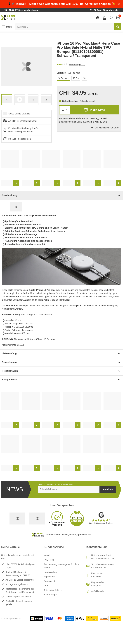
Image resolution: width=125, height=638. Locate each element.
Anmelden (107, 489)
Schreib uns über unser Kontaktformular (102, 566)
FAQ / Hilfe (49, 560)
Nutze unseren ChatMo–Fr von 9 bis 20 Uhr (102, 557)
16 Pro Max (63, 78)
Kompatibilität (61, 379)
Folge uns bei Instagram (97, 584)
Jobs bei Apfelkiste (53, 590)
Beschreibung (61, 195)
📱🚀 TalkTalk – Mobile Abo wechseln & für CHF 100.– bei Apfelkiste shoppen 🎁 (61, 3)
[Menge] (64, 110)
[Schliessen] (118, 4)
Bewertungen (61, 362)
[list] (26, 66)
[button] (6, 26)
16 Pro (76, 78)
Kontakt (47, 555)
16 (84, 78)
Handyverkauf (50, 572)
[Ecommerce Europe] (37, 518)
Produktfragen (61, 371)
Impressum (49, 576)
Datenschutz (50, 581)
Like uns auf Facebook (97, 575)
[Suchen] (117, 26)
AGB (46, 585)
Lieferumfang (61, 353)
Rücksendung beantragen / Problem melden (61, 566)
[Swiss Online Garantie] (17, 518)
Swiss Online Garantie (19, 113)
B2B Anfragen (50, 594)
